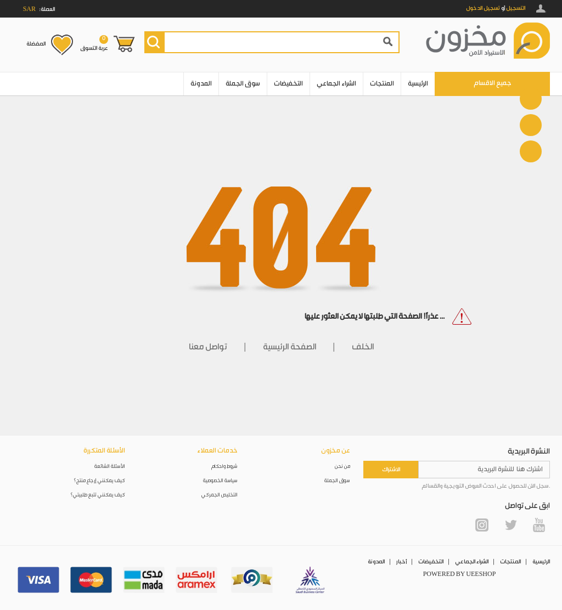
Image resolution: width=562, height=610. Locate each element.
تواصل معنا (208, 347)
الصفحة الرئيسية (289, 347)
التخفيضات (288, 84)
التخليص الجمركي (219, 495)
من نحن (342, 467)
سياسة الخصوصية (220, 481)
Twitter (510, 525)
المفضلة (36, 44)
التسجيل (515, 8)
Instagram (482, 525)
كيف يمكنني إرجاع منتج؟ (99, 481)
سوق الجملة (243, 84)
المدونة (201, 84)
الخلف (363, 347)
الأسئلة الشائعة (109, 467)
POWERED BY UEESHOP (459, 574)
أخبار (401, 561)
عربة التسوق (94, 43)
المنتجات (382, 84)
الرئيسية (418, 84)
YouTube (539, 525)
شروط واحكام (224, 467)
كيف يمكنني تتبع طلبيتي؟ (97, 495)
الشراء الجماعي (336, 84)
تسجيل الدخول (483, 8)
